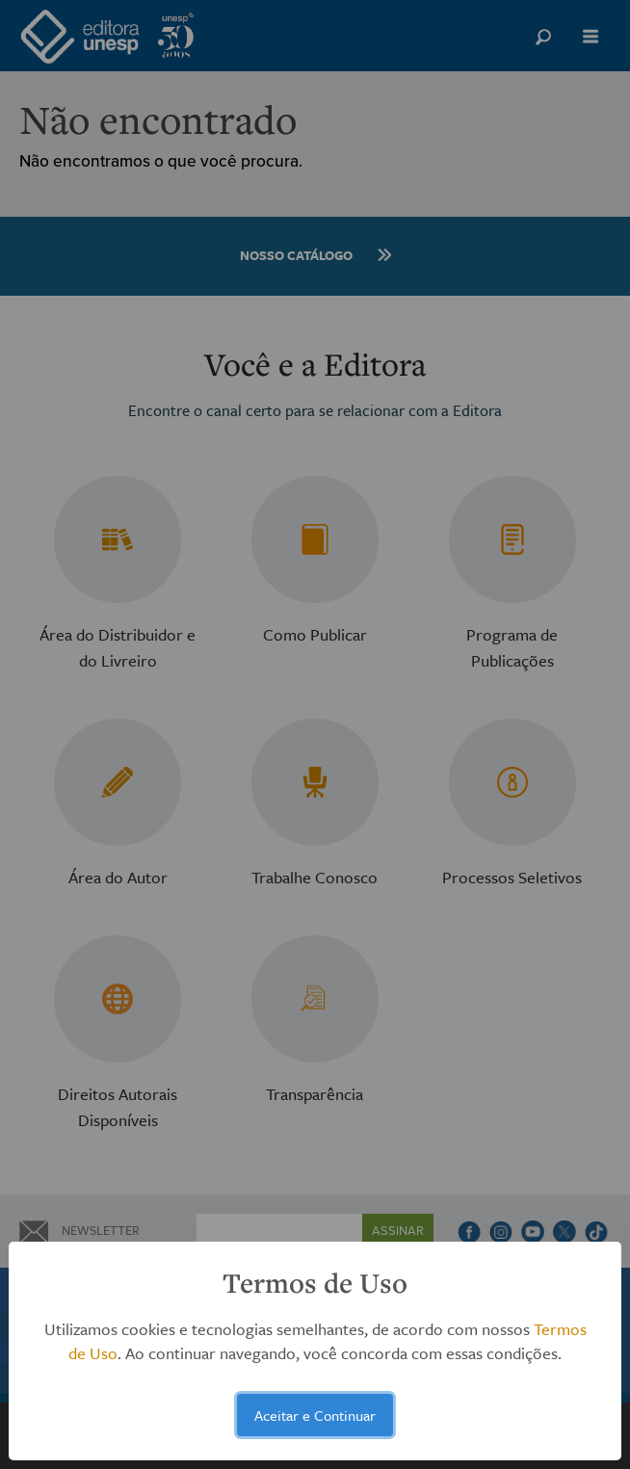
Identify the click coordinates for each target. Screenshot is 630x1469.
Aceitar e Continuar (315, 1415)
